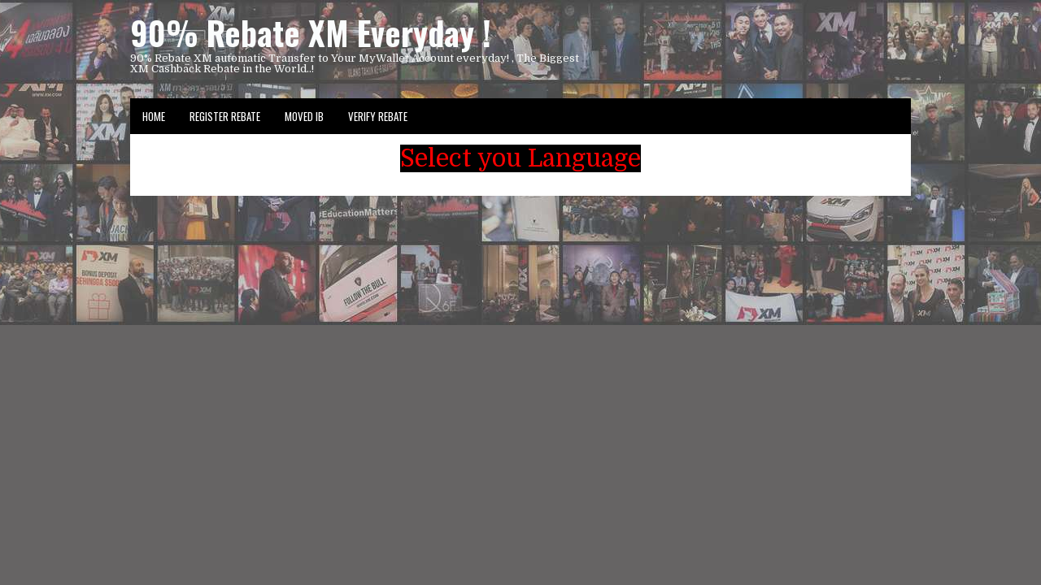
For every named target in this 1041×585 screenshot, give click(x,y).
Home (153, 116)
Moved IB (304, 116)
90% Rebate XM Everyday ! (310, 32)
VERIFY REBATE (377, 116)
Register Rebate (224, 116)
